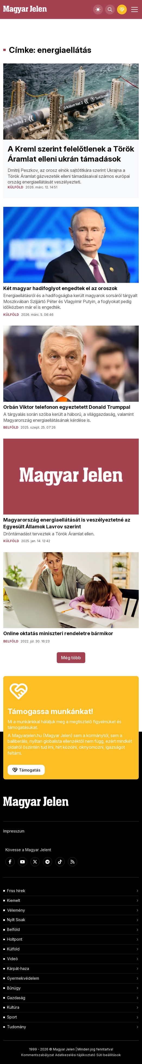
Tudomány (16, 1026)
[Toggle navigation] (134, 9)
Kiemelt (13, 900)
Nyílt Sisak (16, 919)
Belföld (13, 929)
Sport (12, 1017)
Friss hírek (16, 890)
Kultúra (13, 1007)
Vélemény (16, 910)
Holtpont (14, 939)
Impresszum (13, 831)
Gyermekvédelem (23, 978)
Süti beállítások (108, 1055)
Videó (12, 958)
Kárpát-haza (18, 968)
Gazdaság (16, 997)
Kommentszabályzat (37, 1055)
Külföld (13, 949)
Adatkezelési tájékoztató (75, 1055)
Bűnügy (14, 988)
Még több (71, 657)
